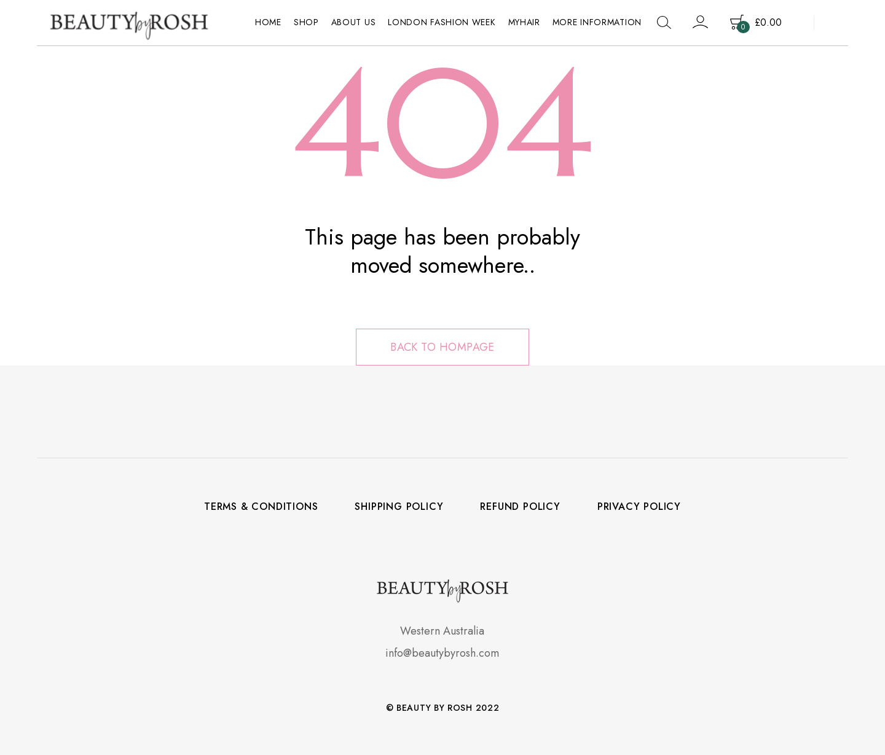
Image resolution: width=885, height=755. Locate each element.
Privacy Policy (639, 507)
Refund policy (520, 507)
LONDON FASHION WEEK (441, 22)
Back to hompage (442, 347)
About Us (353, 22)
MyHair (524, 22)
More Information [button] (597, 22)
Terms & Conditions (261, 507)
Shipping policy (399, 507)
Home (268, 22)
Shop (306, 22)
